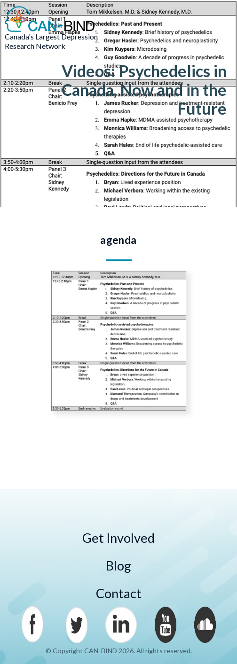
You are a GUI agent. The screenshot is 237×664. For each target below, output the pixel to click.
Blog (118, 565)
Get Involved (118, 538)
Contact (119, 593)
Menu (218, 19)
